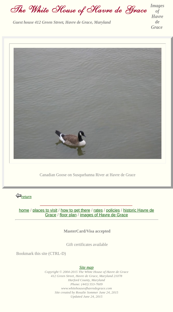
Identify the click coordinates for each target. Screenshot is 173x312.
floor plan (68, 215)
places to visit (45, 210)
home (24, 210)
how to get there (75, 210)
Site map (86, 267)
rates (98, 210)
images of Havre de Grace (104, 215)
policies (113, 210)
